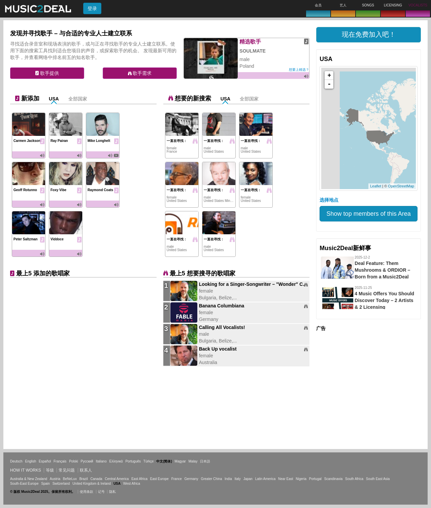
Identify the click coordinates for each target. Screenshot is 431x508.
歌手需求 (140, 73)
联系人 (86, 470)
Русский (87, 461)
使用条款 (86, 492)
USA (54, 98)
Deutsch (16, 461)
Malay (193, 461)
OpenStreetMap (401, 186)
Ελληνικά (116, 461)
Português (133, 461)
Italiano (101, 461)
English (30, 461)
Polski (73, 461)
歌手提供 (47, 73)
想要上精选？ (299, 69)
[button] (368, 34)
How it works (25, 470)
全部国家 (77, 98)
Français (60, 461)
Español (45, 461)
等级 (50, 470)
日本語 (205, 461)
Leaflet (375, 186)
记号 (101, 492)
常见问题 (67, 470)
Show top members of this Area (369, 213)
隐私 (112, 492)
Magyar (180, 461)
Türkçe (148, 461)
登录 (92, 8)
